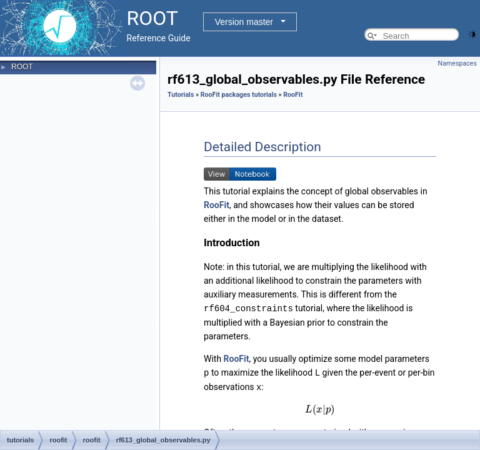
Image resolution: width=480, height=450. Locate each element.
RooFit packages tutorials (239, 95)
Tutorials (181, 95)
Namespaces (457, 63)
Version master (244, 22)
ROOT (22, 66)
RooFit (292, 95)
